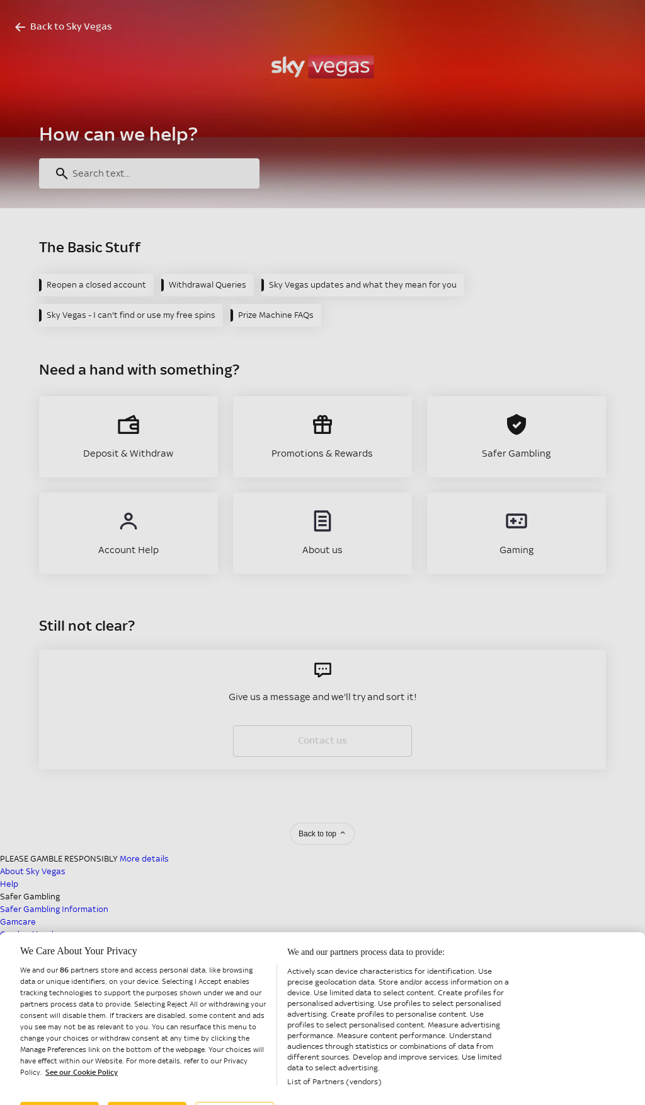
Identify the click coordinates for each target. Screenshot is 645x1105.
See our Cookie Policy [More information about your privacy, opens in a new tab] (81, 1098)
